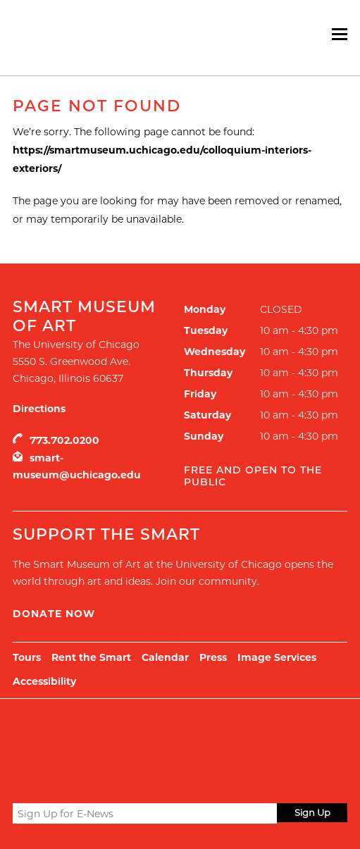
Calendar (165, 657)
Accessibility (44, 681)
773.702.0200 (64, 440)
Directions (39, 408)
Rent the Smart (91, 657)
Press (213, 657)
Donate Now (54, 613)
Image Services (276, 657)
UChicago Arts (148, 734)
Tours (27, 657)
